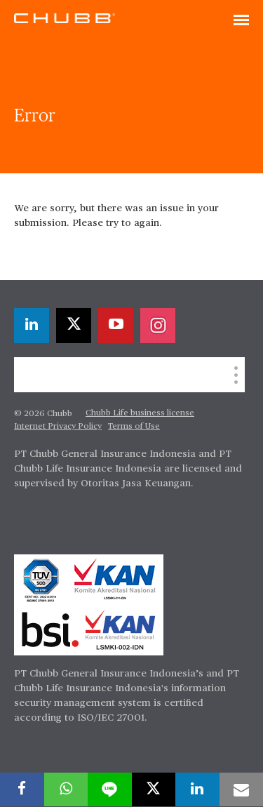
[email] (242, 789)
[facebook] (22, 789)
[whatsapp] (66, 789)
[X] (73, 325)
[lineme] (110, 789)
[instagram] (157, 325)
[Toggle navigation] (241, 21)
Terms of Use (134, 426)
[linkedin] (31, 325)
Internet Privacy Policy (58, 426)
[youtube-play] (115, 325)
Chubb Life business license (140, 413)
